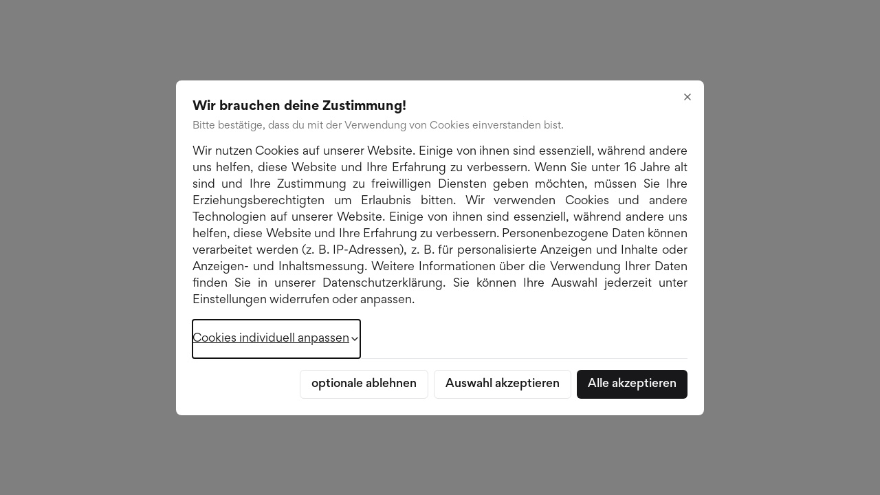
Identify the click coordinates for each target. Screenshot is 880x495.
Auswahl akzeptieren (503, 384)
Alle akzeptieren (632, 384)
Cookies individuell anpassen (276, 338)
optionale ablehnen (364, 384)
